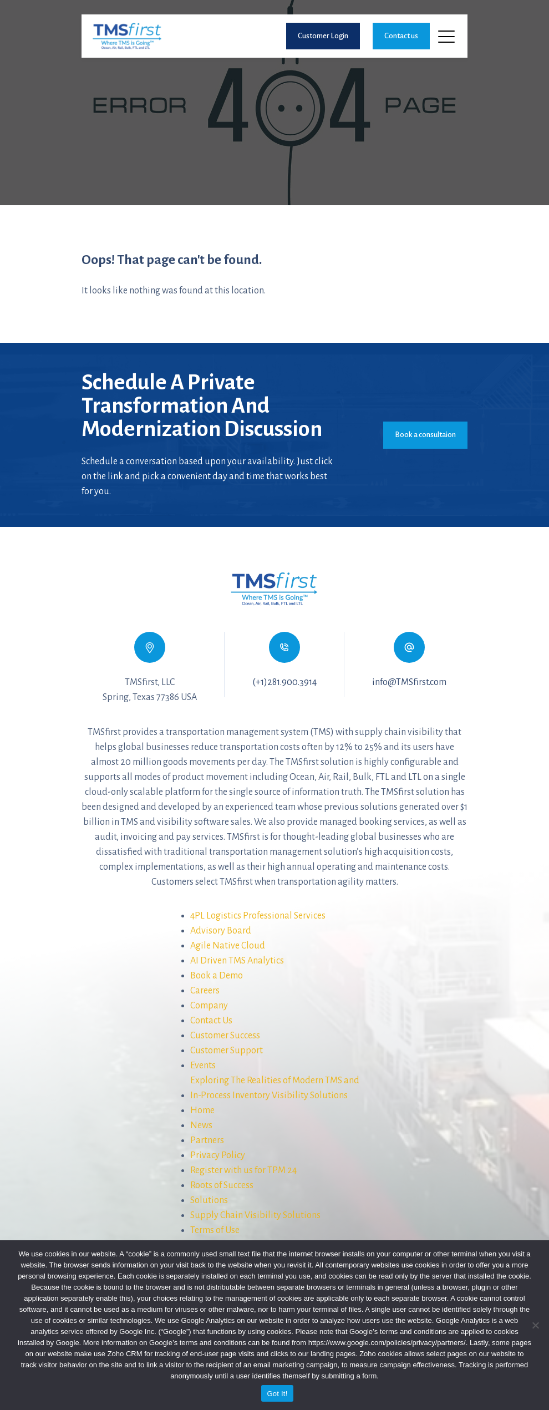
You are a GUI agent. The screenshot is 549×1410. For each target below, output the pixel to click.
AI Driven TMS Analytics (237, 961)
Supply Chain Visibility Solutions (255, 1215)
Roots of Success (221, 1185)
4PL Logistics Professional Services (258, 916)
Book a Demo (216, 976)
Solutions (209, 1200)
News (201, 1125)
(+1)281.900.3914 (284, 682)
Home (202, 1110)
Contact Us (211, 1021)
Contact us (401, 36)
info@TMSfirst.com (409, 682)
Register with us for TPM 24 (243, 1170)
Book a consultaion (425, 434)
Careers (205, 991)
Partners (207, 1140)
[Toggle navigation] (447, 36)
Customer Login (323, 36)
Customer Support (226, 1051)
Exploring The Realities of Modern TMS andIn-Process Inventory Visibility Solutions (274, 1088)
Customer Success (225, 1036)
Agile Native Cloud (227, 946)
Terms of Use (215, 1230)
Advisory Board (220, 931)
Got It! (277, 1393)
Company (209, 1006)
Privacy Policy (217, 1155)
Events (203, 1066)
